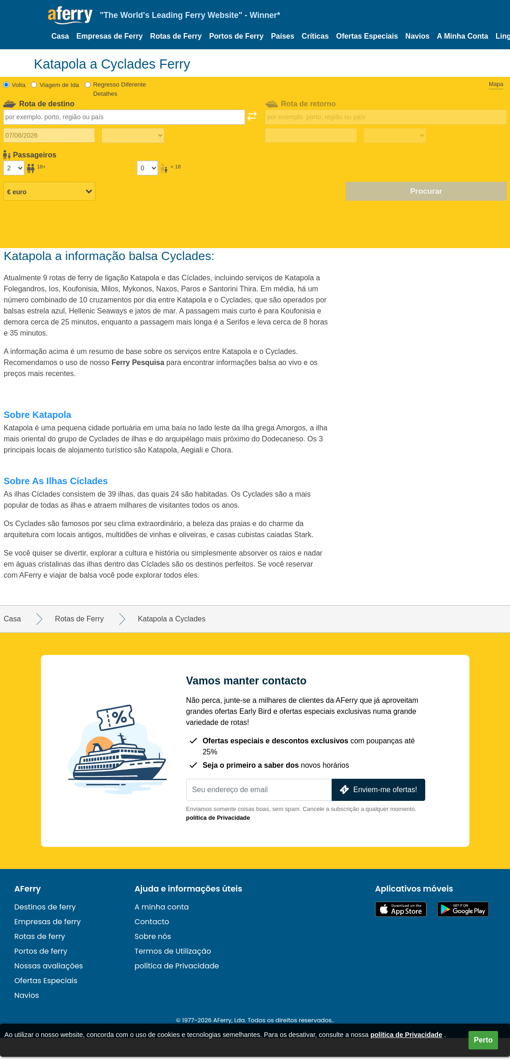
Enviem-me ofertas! (377, 789)
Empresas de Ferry (109, 36)
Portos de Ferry (236, 36)
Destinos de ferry (45, 907)
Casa (60, 36)
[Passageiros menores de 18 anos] (147, 168)
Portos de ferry (40, 951)
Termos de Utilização (173, 951)
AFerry (27, 888)
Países (282, 36)
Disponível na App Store (401, 909)
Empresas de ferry (47, 921)
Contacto (152, 921)
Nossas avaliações (48, 966)
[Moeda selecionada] (49, 192)
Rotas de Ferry (176, 36)
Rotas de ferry (39, 936)
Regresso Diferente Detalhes (119, 89)
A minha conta (162, 907)
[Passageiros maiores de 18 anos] (13, 168)
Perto (483, 1040)
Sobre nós (153, 936)
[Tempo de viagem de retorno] (394, 136)
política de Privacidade (218, 817)
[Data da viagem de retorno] (311, 135)
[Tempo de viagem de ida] (132, 136)
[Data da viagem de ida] (49, 135)
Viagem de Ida (59, 84)
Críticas (315, 36)
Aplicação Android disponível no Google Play (463, 909)
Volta (19, 84)
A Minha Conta (462, 36)
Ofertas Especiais (367, 36)
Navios (417, 36)
